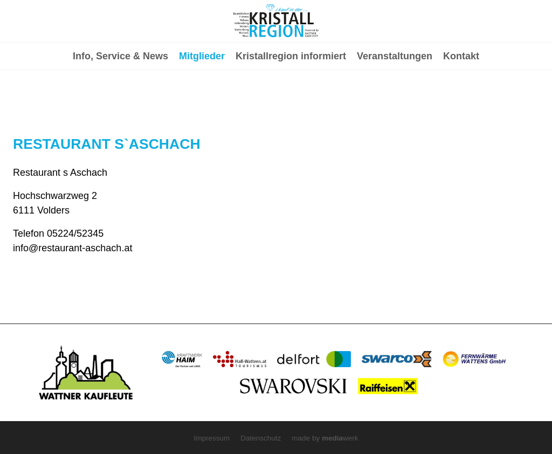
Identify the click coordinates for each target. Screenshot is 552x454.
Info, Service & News (120, 100)
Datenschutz (260, 438)
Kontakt (461, 100)
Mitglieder (202, 100)
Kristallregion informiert (291, 100)
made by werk (325, 438)
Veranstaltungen (394, 100)
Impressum (212, 438)
